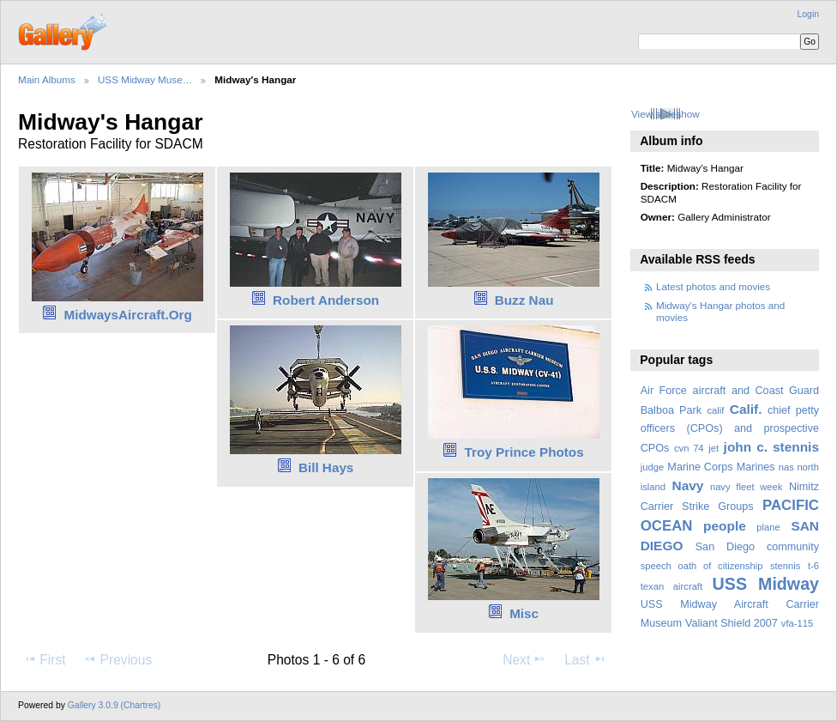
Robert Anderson (326, 300)
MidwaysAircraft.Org (127, 314)
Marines (756, 467)
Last (585, 659)
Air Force (664, 391)
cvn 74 (689, 448)
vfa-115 (797, 623)
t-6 (813, 566)
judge (652, 467)
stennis (785, 566)
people (724, 526)
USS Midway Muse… (145, 79)
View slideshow (665, 113)
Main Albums (46, 79)
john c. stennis (771, 447)
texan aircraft (671, 586)
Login (808, 14)
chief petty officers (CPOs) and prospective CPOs (730, 429)
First (44, 659)
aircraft (709, 391)
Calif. (746, 409)
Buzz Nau (524, 300)
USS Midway (766, 583)
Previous (117, 659)
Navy (687, 485)
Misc (524, 613)
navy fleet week (746, 487)
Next (524, 659)
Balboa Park (671, 410)
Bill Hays (325, 467)
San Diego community (757, 547)
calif (715, 410)
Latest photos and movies (713, 286)
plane (768, 527)
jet (713, 448)
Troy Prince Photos (524, 452)
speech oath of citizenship (702, 566)
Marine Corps (699, 467)
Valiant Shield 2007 (731, 623)
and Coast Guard (775, 391)
